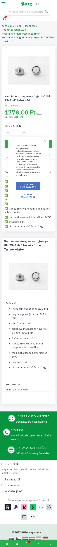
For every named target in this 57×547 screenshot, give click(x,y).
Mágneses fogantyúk (14, 29)
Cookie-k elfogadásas (28, 185)
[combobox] (28, 12)
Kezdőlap (7, 26)
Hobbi (18, 26)
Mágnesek (31, 26)
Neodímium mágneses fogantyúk (21, 33)
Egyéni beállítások (28, 196)
